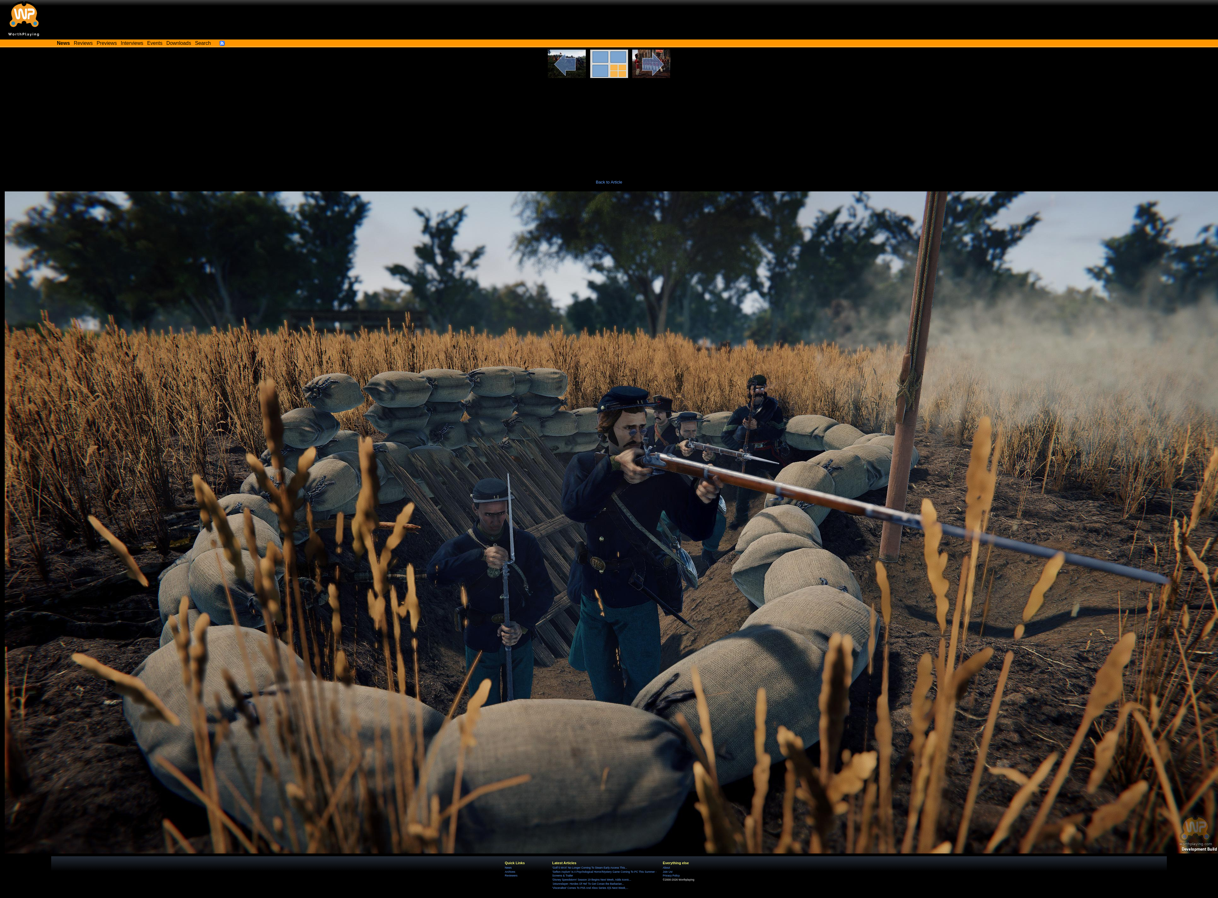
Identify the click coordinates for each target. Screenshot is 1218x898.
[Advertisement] (609, 125)
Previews (107, 43)
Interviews (132, 43)
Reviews (83, 43)
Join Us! (668, 871)
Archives (510, 871)
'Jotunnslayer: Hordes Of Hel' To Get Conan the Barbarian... (588, 883)
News (508, 867)
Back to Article (609, 182)
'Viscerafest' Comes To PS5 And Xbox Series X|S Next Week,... (590, 887)
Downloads (179, 43)
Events (154, 43)
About (666, 867)
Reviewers (511, 875)
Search (203, 43)
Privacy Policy (671, 875)
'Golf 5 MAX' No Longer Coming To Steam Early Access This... (589, 867)
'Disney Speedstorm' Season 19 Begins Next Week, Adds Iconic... (591, 879)
